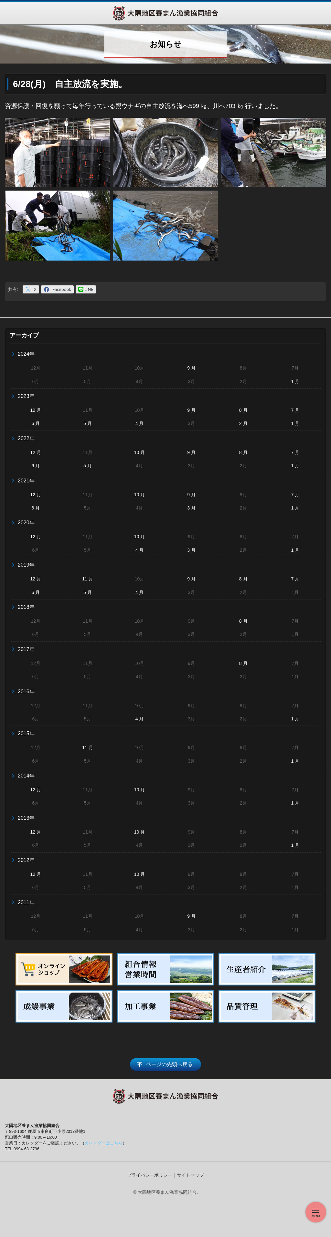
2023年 (26, 396)
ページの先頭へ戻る (169, 1064)
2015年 (26, 733)
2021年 (26, 480)
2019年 (26, 565)
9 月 (191, 368)
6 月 (35, 423)
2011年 (26, 902)
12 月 (35, 410)
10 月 (139, 452)
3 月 (191, 507)
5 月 (87, 423)
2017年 (26, 649)
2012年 (26, 860)
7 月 (295, 410)
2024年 (26, 354)
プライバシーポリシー (149, 1175)
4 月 (139, 423)
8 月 (243, 410)
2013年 (26, 818)
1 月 (295, 381)
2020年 (26, 522)
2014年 (26, 775)
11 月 (87, 578)
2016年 (26, 691)
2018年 (26, 607)
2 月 (243, 423)
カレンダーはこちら (104, 1143)
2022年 (26, 438)
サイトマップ (190, 1175)
